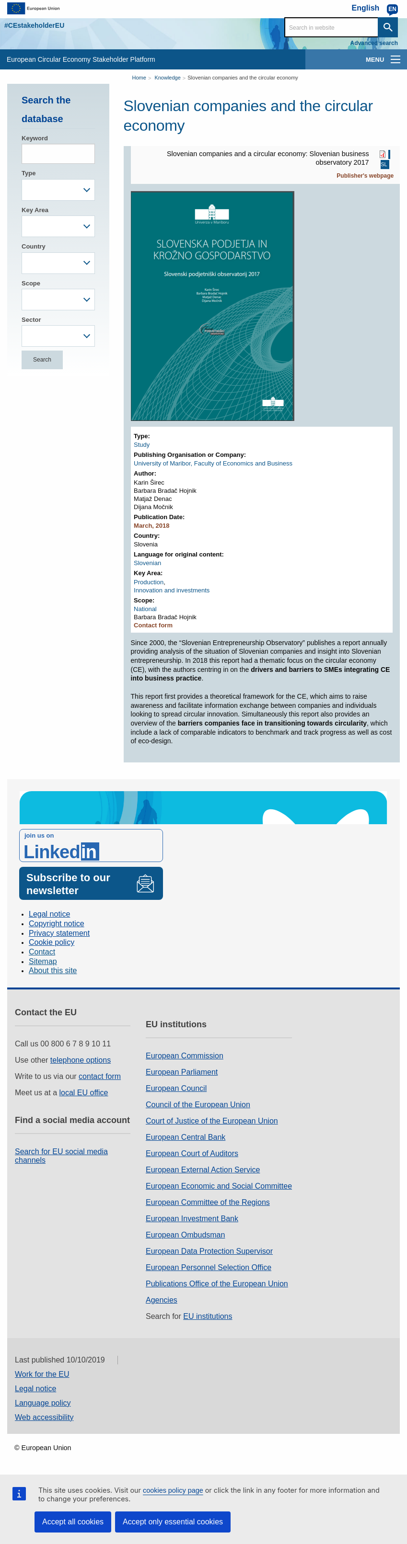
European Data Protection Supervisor (209, 1251)
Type (28, 173)
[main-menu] (395, 59)
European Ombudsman (185, 1235)
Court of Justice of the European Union (212, 1121)
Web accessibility (44, 1417)
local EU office (83, 1093)
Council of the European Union (198, 1105)
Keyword (35, 138)
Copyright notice (56, 924)
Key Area (35, 210)
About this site (53, 970)
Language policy (43, 1403)
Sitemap (43, 961)
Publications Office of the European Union (217, 1284)
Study (142, 444)
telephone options (80, 1060)
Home (139, 77)
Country (34, 246)
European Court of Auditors (192, 1153)
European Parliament (182, 1072)
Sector (31, 319)
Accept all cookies (73, 1522)
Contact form (153, 625)
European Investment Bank (192, 1219)
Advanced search (374, 43)
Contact (42, 952)
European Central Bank (185, 1137)
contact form (100, 1076)
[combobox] (58, 190)
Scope (31, 283)
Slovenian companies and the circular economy (242, 77)
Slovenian (147, 563)
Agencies (161, 1300)
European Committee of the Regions (208, 1202)
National (145, 609)
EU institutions (207, 1316)
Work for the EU (42, 1374)
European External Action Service (203, 1170)
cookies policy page (173, 1490)
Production (148, 582)
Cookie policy (51, 942)
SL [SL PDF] (384, 165)
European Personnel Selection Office (208, 1267)
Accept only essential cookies (173, 1522)
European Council (176, 1088)
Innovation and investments (171, 590)
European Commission (184, 1056)
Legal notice (49, 914)
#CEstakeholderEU (34, 25)
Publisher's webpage (365, 175)
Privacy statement (59, 933)
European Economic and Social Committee (219, 1186)
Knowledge (167, 77)
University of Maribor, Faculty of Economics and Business (213, 463)
